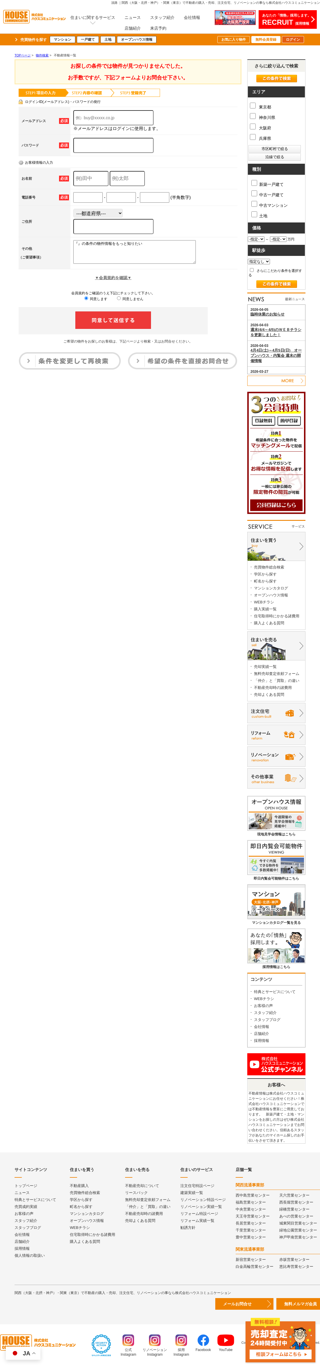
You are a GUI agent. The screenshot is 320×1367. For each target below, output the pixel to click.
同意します (95, 303)
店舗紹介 (133, 28)
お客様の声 (263, 1006)
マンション (62, 40)
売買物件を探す (33, 40)
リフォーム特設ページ (199, 1213)
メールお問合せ (237, 1304)
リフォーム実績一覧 (197, 1220)
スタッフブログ (267, 1019)
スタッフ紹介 (162, 17)
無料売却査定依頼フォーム (276, 673)
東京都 (260, 107)
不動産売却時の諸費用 (273, 687)
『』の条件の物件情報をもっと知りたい (141, 254)
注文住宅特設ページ (197, 1186)
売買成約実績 (26, 1206)
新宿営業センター (251, 1259)
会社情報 (192, 17)
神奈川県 (262, 117)
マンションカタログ (271, 588)
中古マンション (269, 204)
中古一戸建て (267, 193)
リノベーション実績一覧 (201, 1206)
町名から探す (265, 581)
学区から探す (265, 574)
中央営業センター (251, 1209)
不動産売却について (142, 1186)
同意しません (130, 303)
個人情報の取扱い (30, 1255)
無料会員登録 (265, 40)
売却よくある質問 (269, 694)
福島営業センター (251, 1202)
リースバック (136, 1192)
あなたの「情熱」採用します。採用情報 (286, 19)
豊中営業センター (251, 1237)
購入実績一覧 (265, 609)
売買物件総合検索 (269, 567)
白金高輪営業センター (254, 1266)
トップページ (26, 1186)
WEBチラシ (264, 602)
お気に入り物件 (233, 40)
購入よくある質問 (269, 623)
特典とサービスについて (275, 992)
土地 (107, 40)
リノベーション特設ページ (203, 1199)
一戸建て (88, 40)
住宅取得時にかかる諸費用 (276, 616)
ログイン (293, 40)
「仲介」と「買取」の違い (276, 680)
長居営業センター (251, 1223)
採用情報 (261, 1040)
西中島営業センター (253, 1195)
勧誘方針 (187, 1227)
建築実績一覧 (191, 1192)
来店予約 (158, 28)
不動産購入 (79, 1186)
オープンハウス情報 (136, 40)
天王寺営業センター (253, 1216)
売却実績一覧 (265, 666)
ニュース (133, 17)
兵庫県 (260, 138)
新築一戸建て (267, 183)
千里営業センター (251, 1230)
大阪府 (260, 128)
